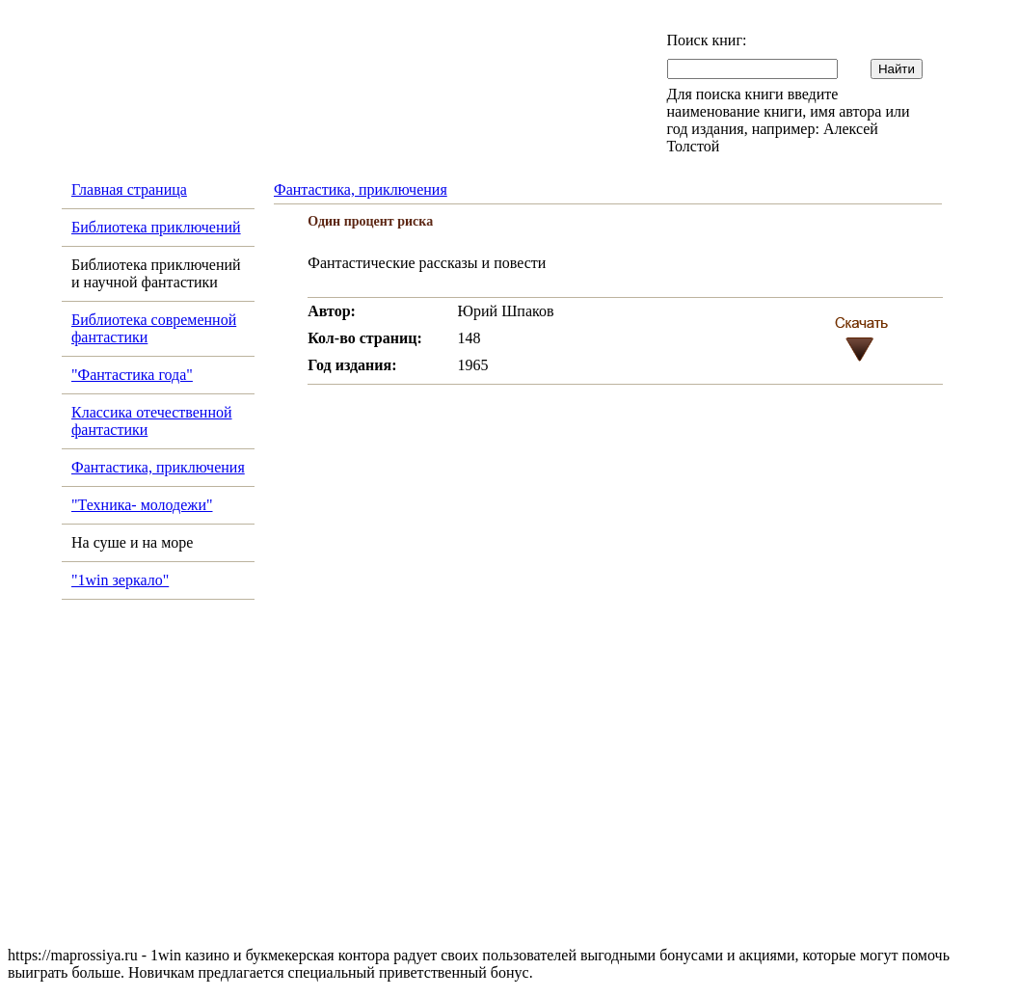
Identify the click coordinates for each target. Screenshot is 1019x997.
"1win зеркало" (120, 580)
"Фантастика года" (132, 374)
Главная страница (129, 189)
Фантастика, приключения (158, 467)
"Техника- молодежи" (142, 505)
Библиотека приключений (156, 227)
